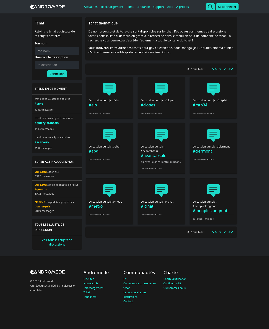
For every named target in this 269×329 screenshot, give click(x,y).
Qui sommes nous (174, 288)
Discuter (89, 279)
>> (231, 69)
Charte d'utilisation (175, 279)
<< (214, 69)
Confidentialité (172, 283)
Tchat (87, 292)
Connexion (57, 74)
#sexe (39, 103)
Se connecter (227, 7)
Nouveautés (91, 283)
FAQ (126, 279)
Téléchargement (93, 288)
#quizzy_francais (47, 123)
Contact (128, 301)
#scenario (42, 142)
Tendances (90, 297)
